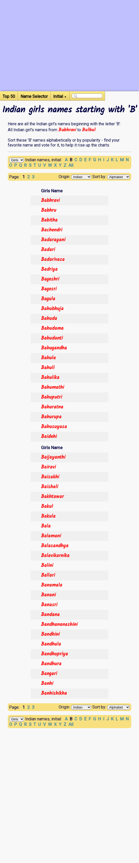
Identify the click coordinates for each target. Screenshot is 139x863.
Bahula (48, 358)
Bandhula (51, 644)
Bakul (47, 506)
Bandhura (51, 664)
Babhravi (67, 130)
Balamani (51, 536)
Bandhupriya (54, 654)
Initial (60, 96)
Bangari (49, 674)
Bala (46, 526)
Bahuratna (52, 407)
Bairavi (48, 467)
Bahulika (50, 378)
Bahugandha (54, 348)
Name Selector (34, 96)
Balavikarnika (55, 556)
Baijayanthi (53, 457)
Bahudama (52, 328)
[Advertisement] (69, 55)
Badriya (49, 269)
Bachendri (51, 230)
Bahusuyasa (54, 427)
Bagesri (49, 289)
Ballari (48, 575)
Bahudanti (52, 338)
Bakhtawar (52, 497)
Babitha (49, 220)
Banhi (47, 684)
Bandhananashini (59, 624)
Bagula (48, 299)
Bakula (48, 516)
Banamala (51, 585)
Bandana (50, 615)
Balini (47, 565)
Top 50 (9, 96)
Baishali (49, 487)
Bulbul (88, 130)
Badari (48, 250)
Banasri (49, 605)
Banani (48, 595)
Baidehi (49, 437)
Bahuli (47, 368)
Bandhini (50, 634)
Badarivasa (53, 260)
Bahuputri (51, 397)
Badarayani (53, 240)
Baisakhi (50, 477)
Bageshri (50, 279)
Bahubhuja (52, 309)
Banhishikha (54, 693)
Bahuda (49, 319)
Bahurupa (51, 417)
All (70, 165)
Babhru (48, 210)
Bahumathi (52, 387)
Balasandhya (54, 546)
